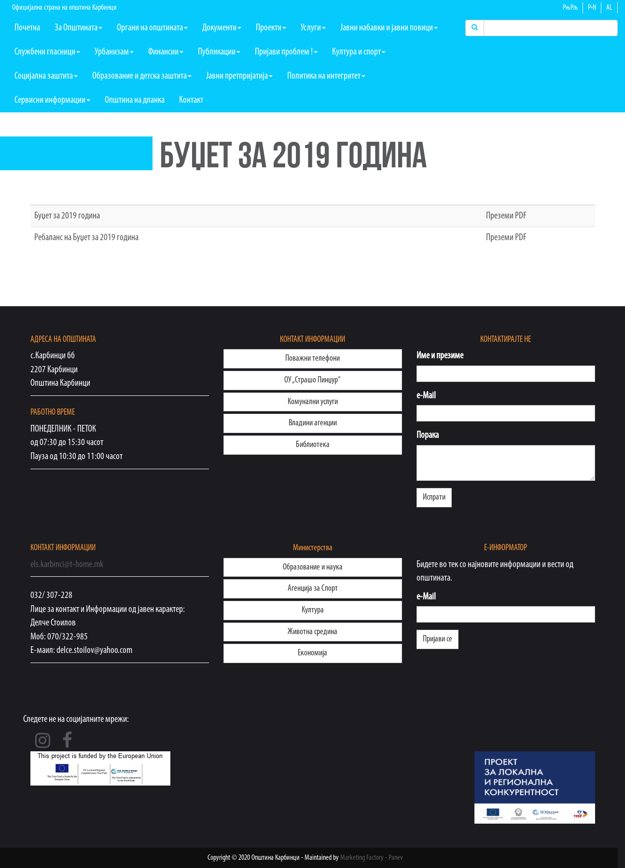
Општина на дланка (135, 100)
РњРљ (570, 8)
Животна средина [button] (312, 632)
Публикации (219, 52)
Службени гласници (47, 52)
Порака (428, 435)
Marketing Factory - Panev (371, 858)
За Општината (78, 28)
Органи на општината (152, 28)
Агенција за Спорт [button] (313, 588)
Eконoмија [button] (312, 653)
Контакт (191, 100)
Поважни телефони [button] (312, 358)
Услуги (313, 28)
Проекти (271, 28)
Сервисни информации (52, 100)
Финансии (165, 52)
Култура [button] (313, 610)
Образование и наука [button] (313, 567)
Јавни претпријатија (239, 76)
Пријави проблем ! (286, 52)
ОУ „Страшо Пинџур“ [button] (312, 380)
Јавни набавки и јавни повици (389, 28)
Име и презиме (440, 356)
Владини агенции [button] (313, 423)
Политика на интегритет (326, 76)
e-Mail (426, 396)
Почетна (27, 28)
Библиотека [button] (313, 444)
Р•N (592, 8)
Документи (221, 28)
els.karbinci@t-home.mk (66, 565)
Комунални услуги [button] (313, 402)
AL (609, 8)
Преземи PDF (506, 216)
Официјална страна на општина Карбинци (64, 8)
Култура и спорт (359, 52)
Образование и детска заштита (142, 76)
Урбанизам (114, 52)
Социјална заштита (46, 76)
